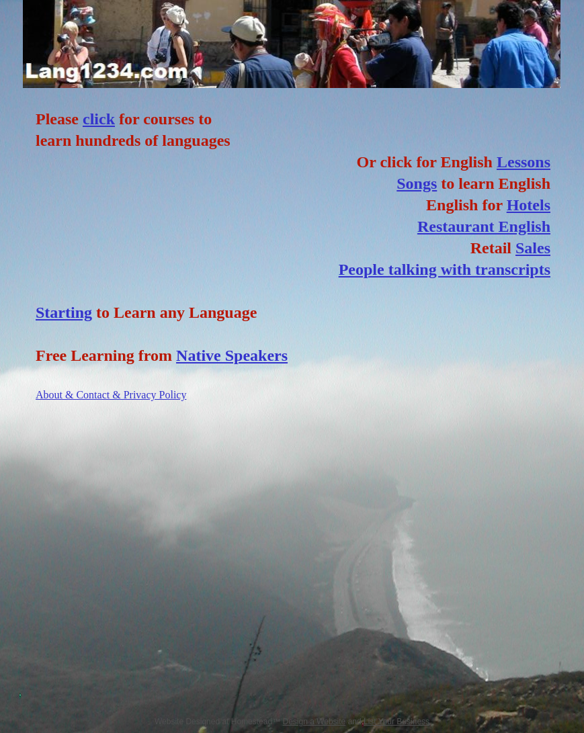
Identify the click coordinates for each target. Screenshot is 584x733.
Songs (417, 183)
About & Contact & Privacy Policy (111, 394)
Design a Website (313, 721)
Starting (64, 312)
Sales (532, 248)
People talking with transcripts (444, 269)
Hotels (528, 205)
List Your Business (396, 721)
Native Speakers (232, 355)
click (99, 119)
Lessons (523, 162)
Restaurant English (483, 226)
